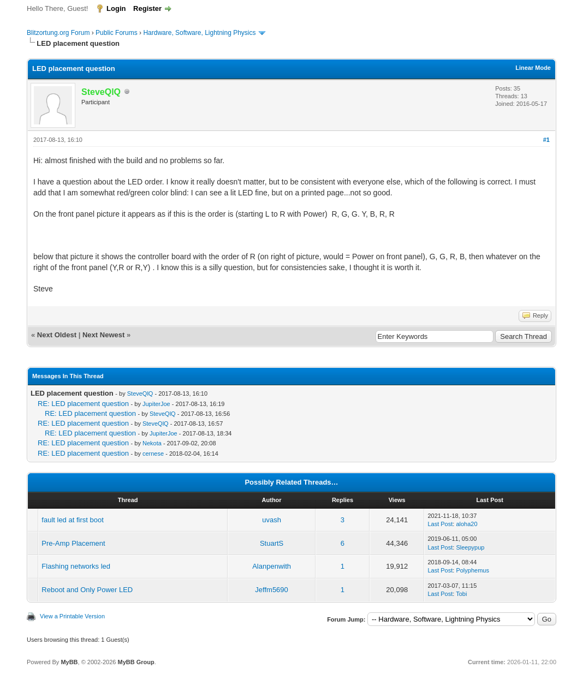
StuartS (271, 543)
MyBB (69, 662)
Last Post (440, 524)
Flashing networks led (75, 566)
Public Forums (117, 33)
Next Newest (103, 335)
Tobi (461, 594)
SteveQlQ (140, 393)
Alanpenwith (271, 566)
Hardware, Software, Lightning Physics (199, 33)
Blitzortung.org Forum (58, 33)
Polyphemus (472, 570)
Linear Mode (533, 67)
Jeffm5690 (271, 590)
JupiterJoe (156, 404)
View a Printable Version (72, 616)
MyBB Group (135, 662)
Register (147, 8)
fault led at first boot (72, 520)
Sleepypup (470, 547)
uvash (271, 520)
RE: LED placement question (83, 403)
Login (116, 8)
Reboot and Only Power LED (87, 590)
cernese (153, 453)
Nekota (152, 443)
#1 (546, 139)
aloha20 (466, 524)
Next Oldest (56, 335)
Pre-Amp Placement (73, 543)
